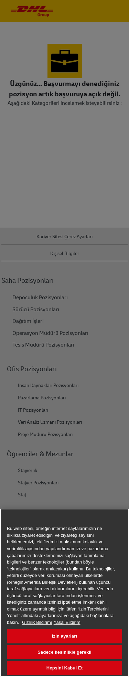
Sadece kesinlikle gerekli (64, 652)
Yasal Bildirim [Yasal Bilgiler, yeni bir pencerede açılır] (67, 622)
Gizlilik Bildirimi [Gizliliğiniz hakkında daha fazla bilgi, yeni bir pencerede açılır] (37, 622)
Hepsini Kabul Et (64, 667)
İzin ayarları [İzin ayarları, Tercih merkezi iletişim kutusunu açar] (64, 636)
